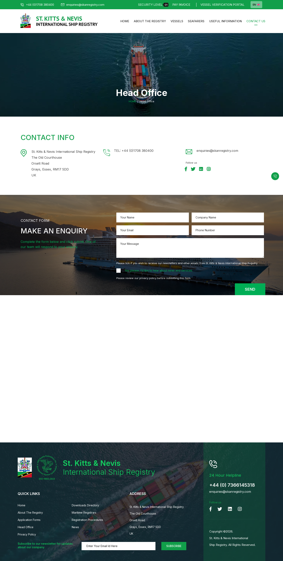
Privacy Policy (27, 534)
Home (124, 21)
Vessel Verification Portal (222, 4)
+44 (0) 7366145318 (232, 485)
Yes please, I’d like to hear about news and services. (159, 270)
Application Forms (29, 519)
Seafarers (196, 21)
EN (256, 4)
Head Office (25, 527)
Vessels (177, 21)
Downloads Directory (85, 505)
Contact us (255, 21)
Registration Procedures (87, 519)
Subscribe (173, 546)
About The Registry (150, 21)
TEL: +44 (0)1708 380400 (133, 151)
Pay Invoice (181, 4)
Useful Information (225, 21)
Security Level (153, 5)
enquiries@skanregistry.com (82, 4)
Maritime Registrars (84, 512)
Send (250, 289)
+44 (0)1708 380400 (37, 4)
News (75, 527)
